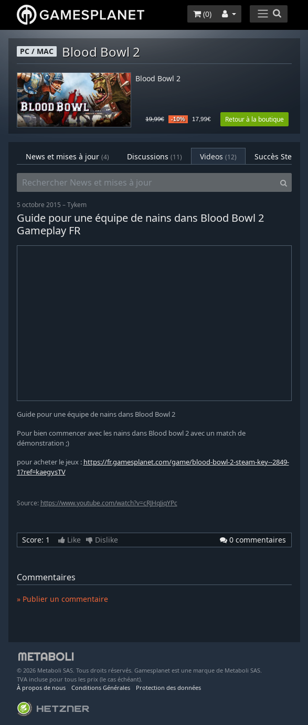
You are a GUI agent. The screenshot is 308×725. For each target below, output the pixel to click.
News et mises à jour (67, 156)
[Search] (283, 182)
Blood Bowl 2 (157, 78)
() (202, 14)
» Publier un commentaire (62, 599)
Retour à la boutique (254, 119)
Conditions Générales (100, 687)
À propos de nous (41, 687)
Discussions (154, 156)
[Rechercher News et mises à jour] (146, 182)
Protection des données (168, 687)
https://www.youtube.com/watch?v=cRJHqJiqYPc (108, 503)
